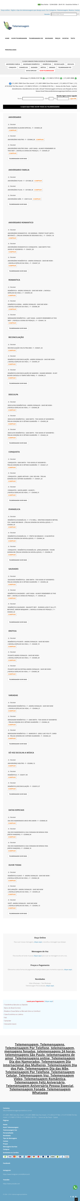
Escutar (13, 124)
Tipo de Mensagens (10, 1138)
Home (7, 38)
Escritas (65, 38)
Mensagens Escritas (10, 1147)
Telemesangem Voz (36, 38)
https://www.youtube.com (11, 1184)
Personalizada (10, 50)
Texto (73, 38)
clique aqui (49, 1001)
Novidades (49, 38)
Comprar (6, 1149)
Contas (5, 1141)
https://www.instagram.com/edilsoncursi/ (16, 1174)
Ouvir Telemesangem (19, 38)
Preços (57, 38)
